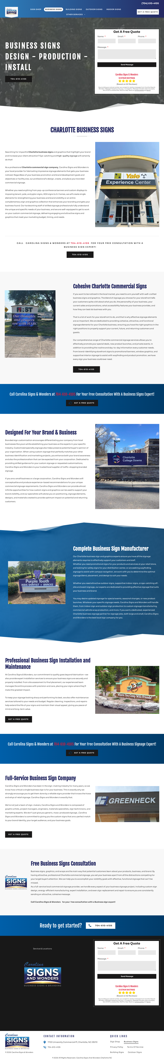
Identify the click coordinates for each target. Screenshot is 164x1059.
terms (148, 90)
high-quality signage (67, 156)
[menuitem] (35, 9)
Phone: (141, 36)
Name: (101, 36)
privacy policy (139, 90)
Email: (121, 36)
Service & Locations (42, 948)
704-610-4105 (80, 243)
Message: (102, 47)
